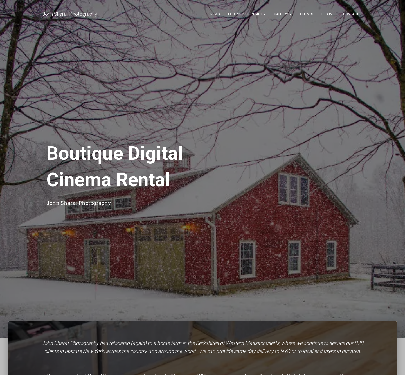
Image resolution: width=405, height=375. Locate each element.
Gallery (283, 14)
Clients (306, 14)
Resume (328, 14)
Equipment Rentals (247, 14)
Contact (351, 14)
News (215, 14)
